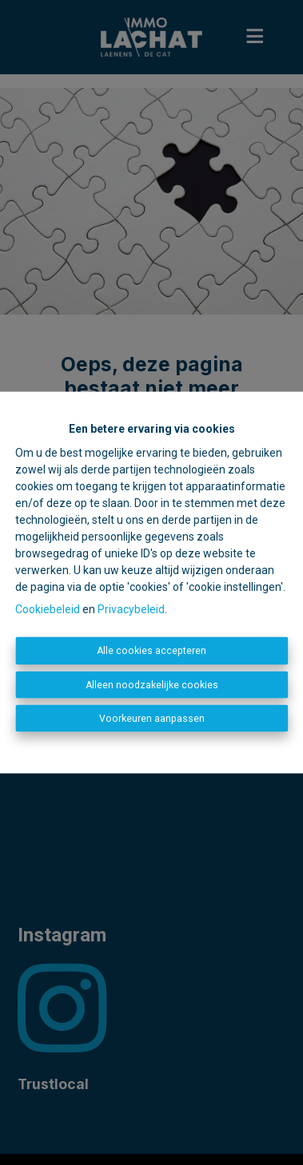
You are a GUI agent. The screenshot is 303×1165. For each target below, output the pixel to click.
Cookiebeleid (47, 609)
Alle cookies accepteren (151, 650)
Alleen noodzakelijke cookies (152, 684)
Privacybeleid (131, 609)
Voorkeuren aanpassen (152, 718)
